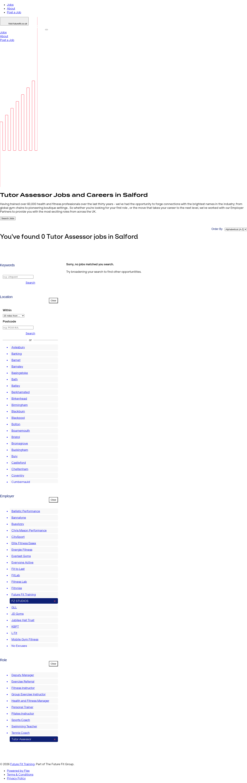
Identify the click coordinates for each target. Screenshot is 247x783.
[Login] (14, 21)
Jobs (10, 4)
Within (7, 310)
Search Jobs (7, 218)
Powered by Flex (18, 770)
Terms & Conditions (20, 774)
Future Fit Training (22, 764)
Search (30, 282)
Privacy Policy (16, 778)
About (11, 8)
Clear (53, 300)
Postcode (9, 321)
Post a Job (14, 12)
